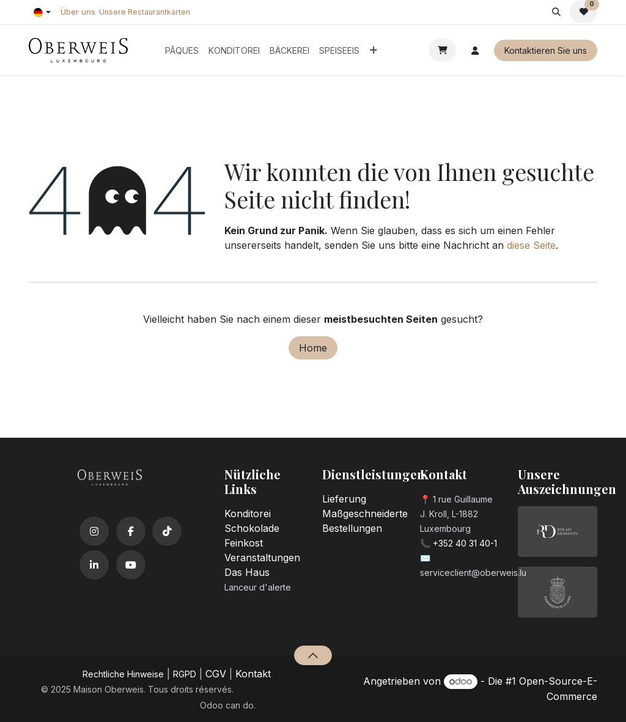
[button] (556, 11)
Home (313, 348)
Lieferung (344, 499)
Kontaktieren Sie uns (545, 50)
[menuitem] (182, 50)
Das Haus (247, 572)
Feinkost (243, 543)
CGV (215, 674)
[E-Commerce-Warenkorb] (442, 50)
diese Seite (531, 245)
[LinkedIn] (94, 565)
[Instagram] (94, 531)
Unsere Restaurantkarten (144, 12)
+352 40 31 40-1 (465, 543)
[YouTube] (130, 565)
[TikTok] (167, 531)
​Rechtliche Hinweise (123, 674)
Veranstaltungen (262, 557)
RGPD (184, 674)
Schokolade (251, 528)
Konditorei (247, 513)
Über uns (78, 12)
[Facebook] (130, 531)
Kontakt (253, 674)
